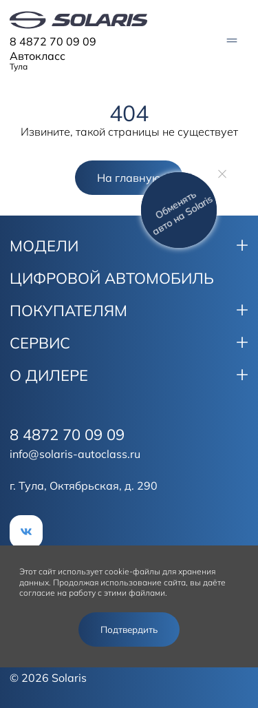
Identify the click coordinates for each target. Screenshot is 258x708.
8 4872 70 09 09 (53, 41)
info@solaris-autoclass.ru (75, 454)
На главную (129, 178)
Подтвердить (129, 629)
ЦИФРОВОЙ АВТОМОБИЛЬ (112, 278)
